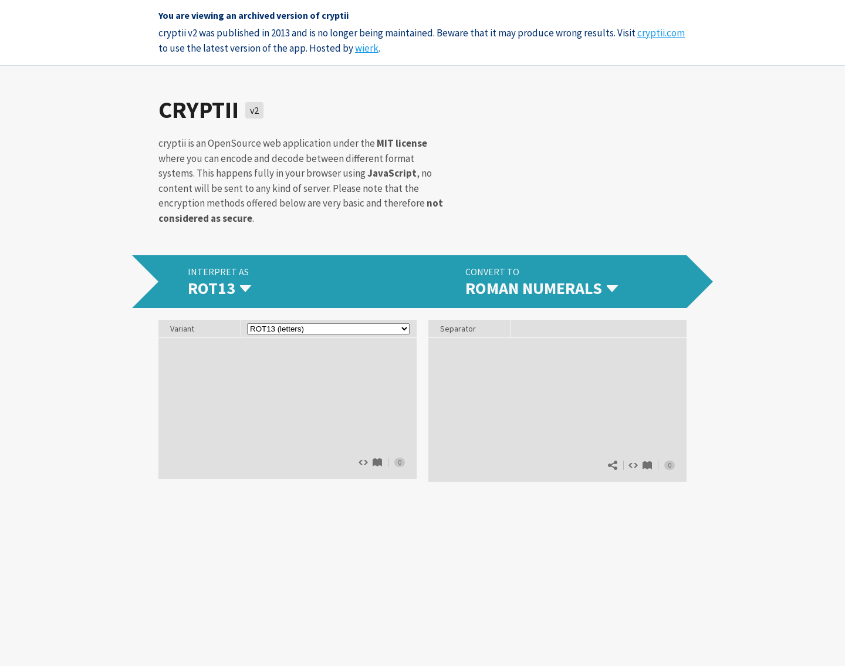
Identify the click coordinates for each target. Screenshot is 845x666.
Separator (458, 328)
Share (612, 465)
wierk (366, 48)
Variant (182, 328)
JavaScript (392, 173)
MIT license (402, 143)
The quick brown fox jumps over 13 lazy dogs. (287, 407)
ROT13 (377, 462)
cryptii (198, 109)
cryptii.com (661, 32)
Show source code (633, 465)
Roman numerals (647, 465)
